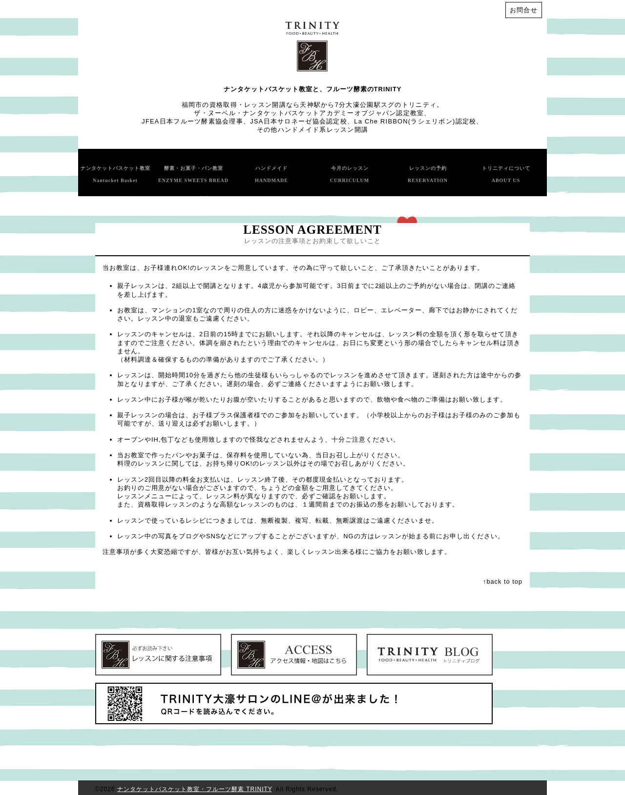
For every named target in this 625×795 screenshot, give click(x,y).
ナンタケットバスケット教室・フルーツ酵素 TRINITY (194, 789)
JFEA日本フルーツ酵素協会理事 (192, 121)
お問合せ (524, 10)
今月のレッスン (350, 174)
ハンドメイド (271, 174)
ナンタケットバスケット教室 (115, 174)
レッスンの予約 (428, 174)
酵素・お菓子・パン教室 (193, 174)
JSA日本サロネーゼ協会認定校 (298, 121)
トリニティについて (506, 174)
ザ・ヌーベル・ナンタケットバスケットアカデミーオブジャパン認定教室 (309, 113)
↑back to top (502, 581)
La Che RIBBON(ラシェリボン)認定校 (415, 121)
